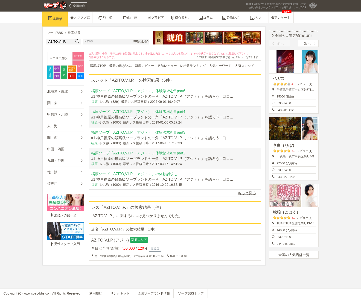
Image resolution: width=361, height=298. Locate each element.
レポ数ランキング (193, 66)
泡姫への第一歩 (63, 215)
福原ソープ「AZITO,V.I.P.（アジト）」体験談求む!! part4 (138, 112)
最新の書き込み (120, 66)
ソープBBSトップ (191, 293)
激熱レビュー (167, 66)
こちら (105, 57)
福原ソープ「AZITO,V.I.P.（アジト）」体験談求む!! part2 (138, 153)
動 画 (130, 17)
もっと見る (247, 193)
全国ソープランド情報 (154, 293)
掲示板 (55, 18)
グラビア (155, 17)
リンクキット (120, 293)
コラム (205, 17)
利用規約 (95, 293)
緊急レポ (230, 17)
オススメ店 (80, 18)
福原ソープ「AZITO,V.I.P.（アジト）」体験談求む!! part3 (138, 132)
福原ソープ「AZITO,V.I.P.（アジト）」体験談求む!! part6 (138, 91)
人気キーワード (220, 66)
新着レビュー (144, 66)
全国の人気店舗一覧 (293, 255)
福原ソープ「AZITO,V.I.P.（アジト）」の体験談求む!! (135, 174)
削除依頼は (95, 57)
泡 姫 (105, 17)
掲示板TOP (98, 66)
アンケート (281, 15)
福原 (94, 101)
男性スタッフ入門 (64, 244)
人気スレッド (244, 66)
